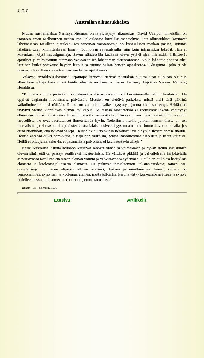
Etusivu (62, 199)
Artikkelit (136, 199)
